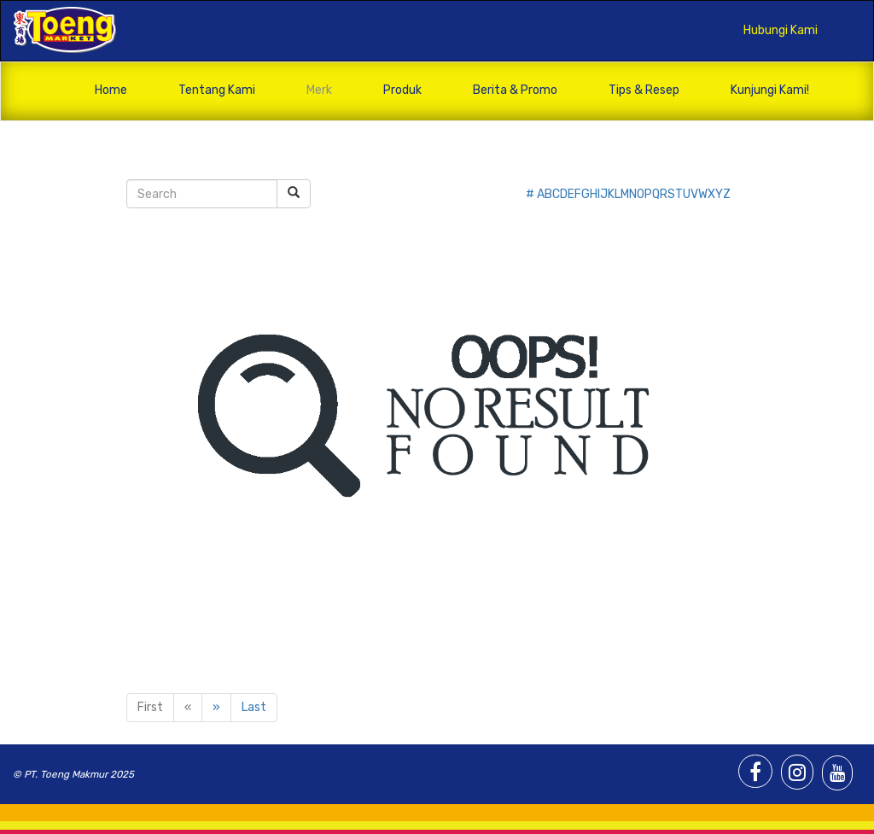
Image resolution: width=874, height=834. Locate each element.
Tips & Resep (644, 90)
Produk (402, 90)
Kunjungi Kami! (770, 90)
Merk (319, 90)
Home (111, 90)
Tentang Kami (216, 90)
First (150, 707)
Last (254, 707)
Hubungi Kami (780, 30)
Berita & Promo (515, 90)
